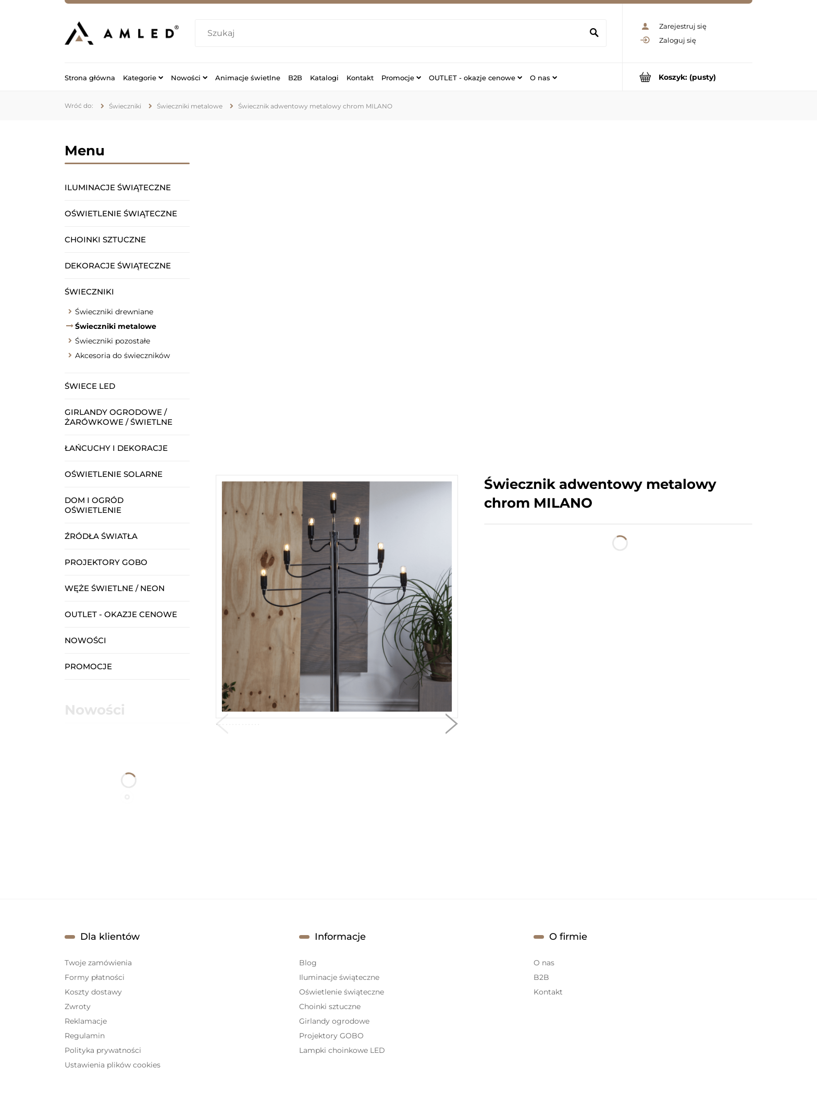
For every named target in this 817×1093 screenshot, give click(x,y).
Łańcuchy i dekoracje (116, 448)
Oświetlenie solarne (114, 474)
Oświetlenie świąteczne (121, 213)
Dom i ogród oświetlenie (94, 505)
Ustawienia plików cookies (112, 1065)
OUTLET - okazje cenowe (121, 614)
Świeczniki (89, 292)
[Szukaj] (594, 33)
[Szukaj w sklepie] (391, 33)
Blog (308, 962)
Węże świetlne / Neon (115, 588)
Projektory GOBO (106, 562)
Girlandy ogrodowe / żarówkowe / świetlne (118, 417)
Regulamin (85, 1035)
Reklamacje (86, 1021)
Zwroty (78, 1006)
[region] (484, 297)
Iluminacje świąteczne (118, 187)
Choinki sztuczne (105, 239)
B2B (541, 977)
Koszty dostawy (93, 992)
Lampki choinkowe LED (342, 1050)
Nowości (85, 640)
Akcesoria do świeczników (122, 355)
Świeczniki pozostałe (112, 341)
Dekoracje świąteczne (118, 266)
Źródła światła (101, 536)
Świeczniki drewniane (114, 311)
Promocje (88, 666)
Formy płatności (95, 977)
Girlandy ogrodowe (334, 1021)
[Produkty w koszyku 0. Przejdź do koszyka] (687, 77)
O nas (544, 962)
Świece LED (90, 386)
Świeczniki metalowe (115, 326)
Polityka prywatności (103, 1050)
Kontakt (548, 992)
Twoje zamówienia (98, 962)
